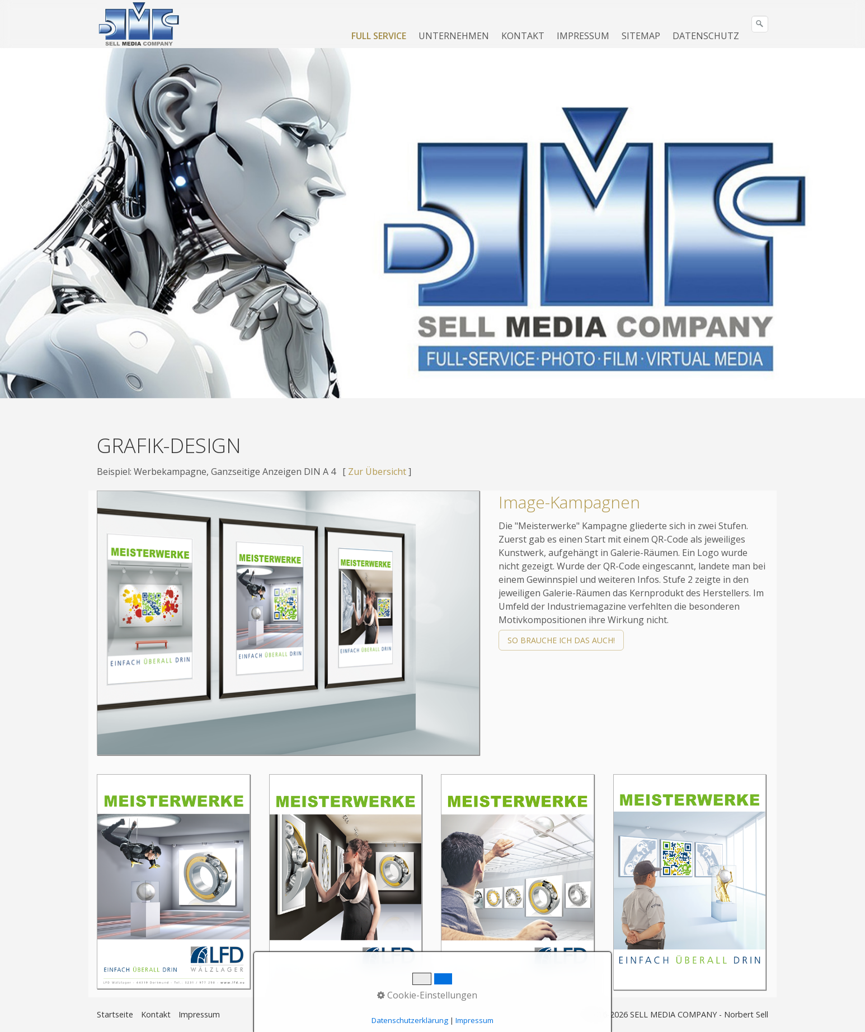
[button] (561, 640)
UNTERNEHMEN (454, 36)
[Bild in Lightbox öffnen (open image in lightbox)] (288, 623)
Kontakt (156, 1014)
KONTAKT (522, 36)
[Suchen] (760, 24)
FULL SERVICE (378, 36)
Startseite (115, 1014)
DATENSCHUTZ (706, 36)
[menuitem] (379, 35)
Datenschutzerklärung (410, 1020)
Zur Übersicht (377, 471)
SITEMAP (641, 36)
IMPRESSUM (583, 36)
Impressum (199, 1014)
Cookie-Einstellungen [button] (427, 995)
